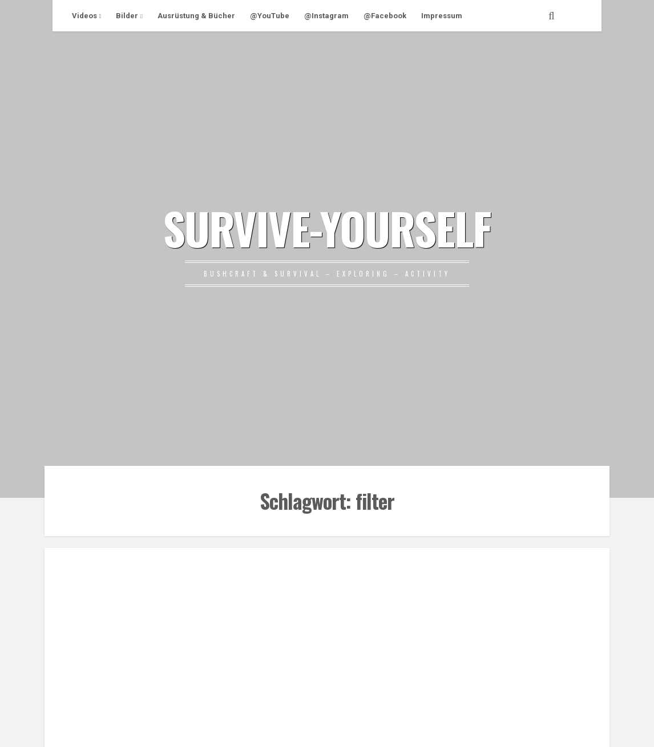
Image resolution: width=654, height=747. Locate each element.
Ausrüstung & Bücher (196, 15)
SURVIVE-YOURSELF (327, 227)
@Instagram (326, 15)
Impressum (441, 15)
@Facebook (385, 15)
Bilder (127, 15)
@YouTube (269, 15)
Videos (84, 15)
